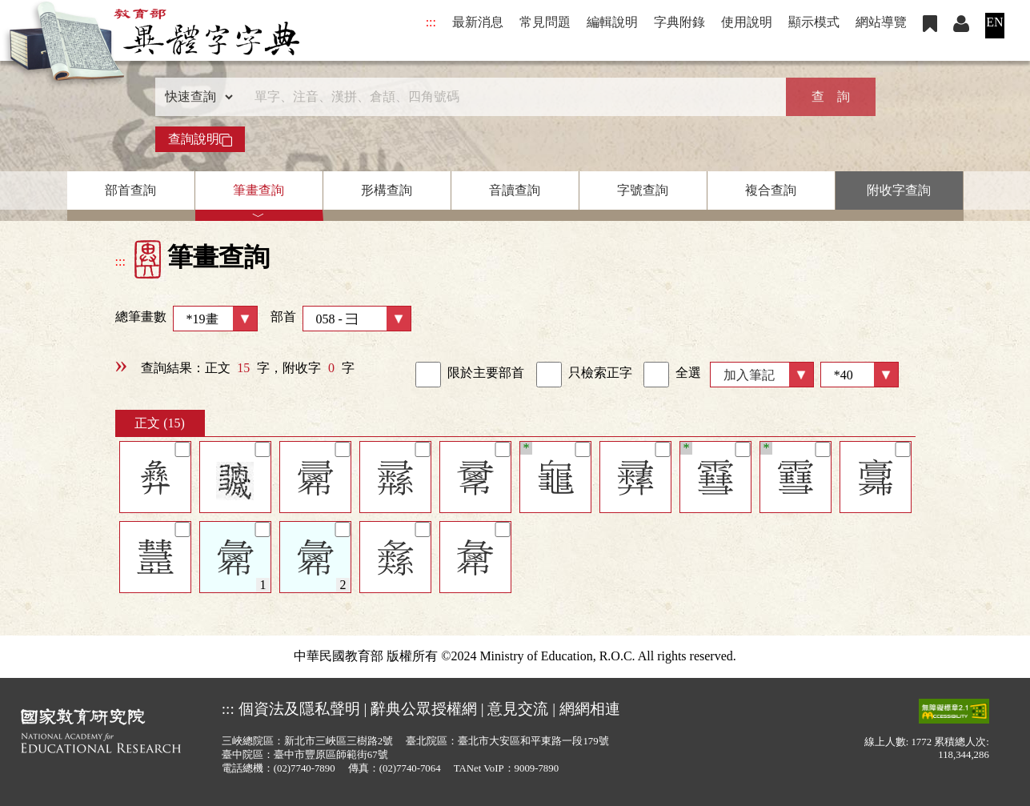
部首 (341, 318)
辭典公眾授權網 (424, 708)
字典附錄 (679, 22)
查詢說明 (200, 139)
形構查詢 (386, 190)
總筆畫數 (186, 318)
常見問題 (545, 22)
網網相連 (589, 708)
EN (994, 22)
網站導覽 (881, 22)
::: (431, 22)
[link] (428, 374)
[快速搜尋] (509, 97)
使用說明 (746, 22)
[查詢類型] (195, 97)
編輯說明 (612, 22)
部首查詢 (130, 190)
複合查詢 (770, 190)
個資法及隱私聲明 (299, 708)
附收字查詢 (899, 190)
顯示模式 (814, 22)
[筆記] (182, 449)
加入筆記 (749, 375)
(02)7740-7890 (304, 768)
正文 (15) (159, 423)
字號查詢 (642, 190)
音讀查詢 (514, 190)
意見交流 (517, 708)
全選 (672, 374)
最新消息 (477, 22)
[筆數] (859, 374)
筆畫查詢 (258, 190)
